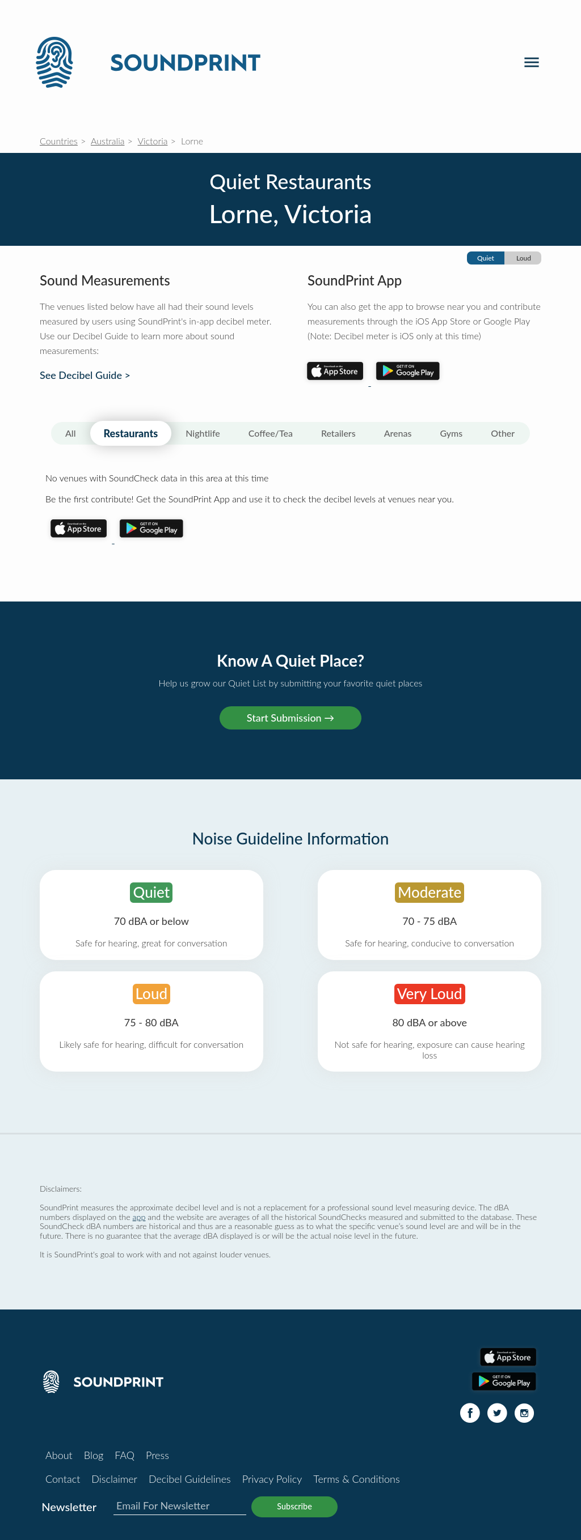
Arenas (398, 433)
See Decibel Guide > (85, 375)
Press (157, 1455)
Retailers (338, 433)
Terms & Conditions (356, 1479)
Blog (93, 1455)
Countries (59, 140)
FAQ (124, 1455)
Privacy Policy (272, 1479)
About (59, 1455)
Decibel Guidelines (190, 1479)
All (70, 433)
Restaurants (131, 433)
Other (503, 433)
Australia (107, 140)
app (139, 1217)
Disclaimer (114, 1479)
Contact (62, 1479)
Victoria (153, 140)
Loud (523, 258)
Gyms (451, 433)
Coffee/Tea (271, 433)
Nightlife (203, 433)
